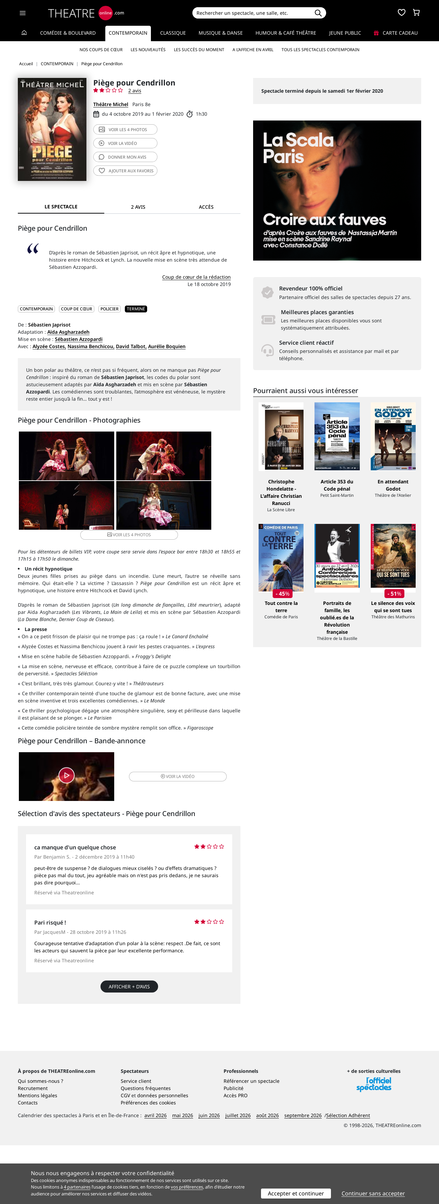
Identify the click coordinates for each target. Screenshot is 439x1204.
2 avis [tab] (138, 207)
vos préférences (187, 1187)
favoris (126, 171)
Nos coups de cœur (101, 50)
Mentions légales (37, 1154)
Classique (173, 33)
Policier (109, 309)
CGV (125, 1154)
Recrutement (33, 1147)
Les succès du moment (199, 50)
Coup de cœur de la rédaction (196, 277)
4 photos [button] (166, 509)
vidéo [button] (166, 774)
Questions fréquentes (146, 1147)
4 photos (123, 130)
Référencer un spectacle (252, 1139)
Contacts (28, 1161)
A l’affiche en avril (253, 50)
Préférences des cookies (148, 1161)
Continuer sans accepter (373, 1193)
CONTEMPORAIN (36, 309)
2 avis (134, 90)
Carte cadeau (396, 33)
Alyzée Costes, (49, 346)
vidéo (118, 143)
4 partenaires (77, 1187)
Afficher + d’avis (129, 985)
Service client (136, 1139)
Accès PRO (236, 1154)
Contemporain (128, 33)
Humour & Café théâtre (286, 33)
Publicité (234, 1147)
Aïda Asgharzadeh (68, 332)
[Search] (251, 13)
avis (122, 157)
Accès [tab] (206, 207)
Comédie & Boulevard (68, 33)
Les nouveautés (148, 50)
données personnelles (162, 1154)
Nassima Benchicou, (91, 346)
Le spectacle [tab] (61, 206)
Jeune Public (345, 33)
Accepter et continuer (296, 1193)
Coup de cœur (76, 309)
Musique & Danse (221, 33)
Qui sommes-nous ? (40, 1139)
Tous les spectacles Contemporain (320, 50)
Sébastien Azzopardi (79, 339)
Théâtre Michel (110, 104)
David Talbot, (131, 346)
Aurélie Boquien (167, 346)
